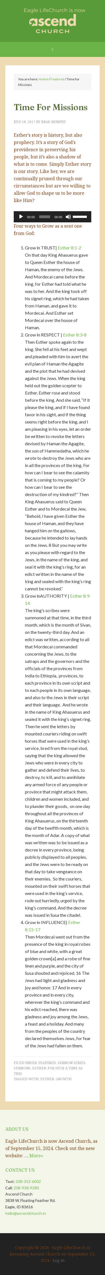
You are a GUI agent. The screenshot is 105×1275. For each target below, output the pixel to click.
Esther (47, 1079)
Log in (59, 1260)
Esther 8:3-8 (75, 334)
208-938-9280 (26, 1187)
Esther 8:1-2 (69, 247)
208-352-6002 (28, 1181)
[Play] (21, 217)
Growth (64, 1079)
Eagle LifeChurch (52, 19)
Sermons (22, 1068)
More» (36, 1156)
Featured (47, 1062)
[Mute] (68, 217)
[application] (53, 216)
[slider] (44, 216)
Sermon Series (71, 1062)
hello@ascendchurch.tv (25, 1213)
